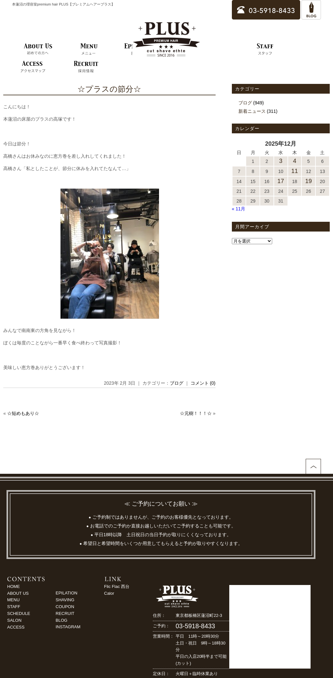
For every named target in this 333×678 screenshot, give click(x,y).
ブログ (176, 383)
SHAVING (65, 599)
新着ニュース (252, 111)
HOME (13, 586)
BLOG (61, 620)
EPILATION (66, 593)
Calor (109, 593)
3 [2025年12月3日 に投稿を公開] (280, 161)
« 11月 (238, 208)
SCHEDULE (18, 613)
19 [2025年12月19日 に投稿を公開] (308, 181)
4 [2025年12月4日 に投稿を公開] (294, 161)
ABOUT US (18, 593)
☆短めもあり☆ (23, 413)
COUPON (65, 606)
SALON (14, 620)
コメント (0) (203, 383)
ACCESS (15, 627)
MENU (13, 599)
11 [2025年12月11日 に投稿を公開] (294, 171)
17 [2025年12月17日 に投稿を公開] (280, 181)
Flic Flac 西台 (116, 586)
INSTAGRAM (68, 626)
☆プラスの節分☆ (109, 89)
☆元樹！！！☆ (196, 413)
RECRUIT (65, 613)
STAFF (13, 606)
